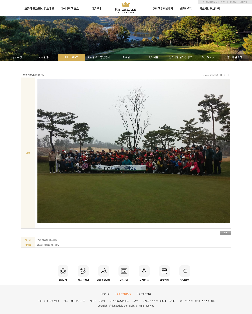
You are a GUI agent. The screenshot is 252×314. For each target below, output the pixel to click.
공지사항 (17, 57)
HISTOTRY (71, 57)
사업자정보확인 (143, 293)
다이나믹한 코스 (70, 9)
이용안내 (96, 9)
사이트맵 (243, 2)
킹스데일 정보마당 (210, 9)
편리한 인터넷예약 (163, 9)
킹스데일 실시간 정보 (180, 57)
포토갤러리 (44, 57)
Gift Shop (208, 57)
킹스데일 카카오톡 (209, 2)
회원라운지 (186, 9)
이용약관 (105, 293)
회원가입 (233, 2)
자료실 (126, 57)
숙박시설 (153, 57)
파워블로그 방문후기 (98, 57)
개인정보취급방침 (122, 293)
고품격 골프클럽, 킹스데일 (39, 9)
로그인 (223, 2)
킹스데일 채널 (235, 57)
